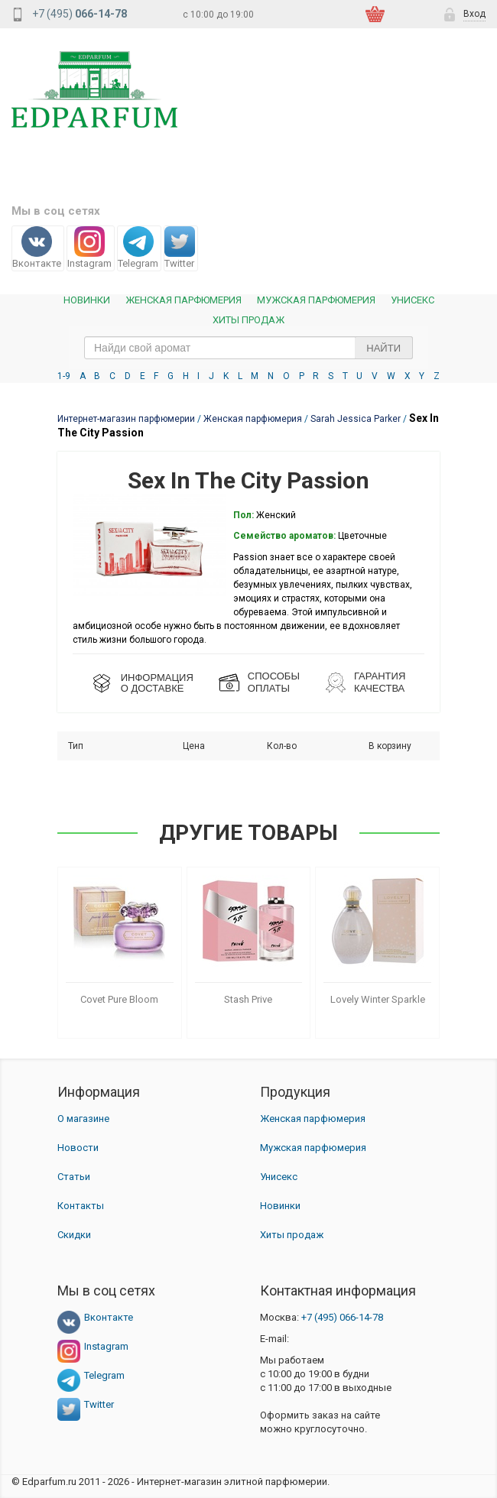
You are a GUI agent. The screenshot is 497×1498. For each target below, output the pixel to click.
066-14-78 (342, 1317)
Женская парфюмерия (312, 1118)
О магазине (83, 1118)
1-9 (63, 376)
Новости (78, 1147)
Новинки (86, 300)
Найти (383, 348)
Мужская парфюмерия (316, 300)
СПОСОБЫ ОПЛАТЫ (274, 682)
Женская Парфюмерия (183, 300)
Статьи (73, 1176)
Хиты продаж (248, 320)
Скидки (74, 1234)
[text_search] (248, 347)
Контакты (80, 1205)
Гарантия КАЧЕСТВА (379, 682)
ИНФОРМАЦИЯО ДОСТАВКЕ (157, 683)
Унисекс (412, 300)
